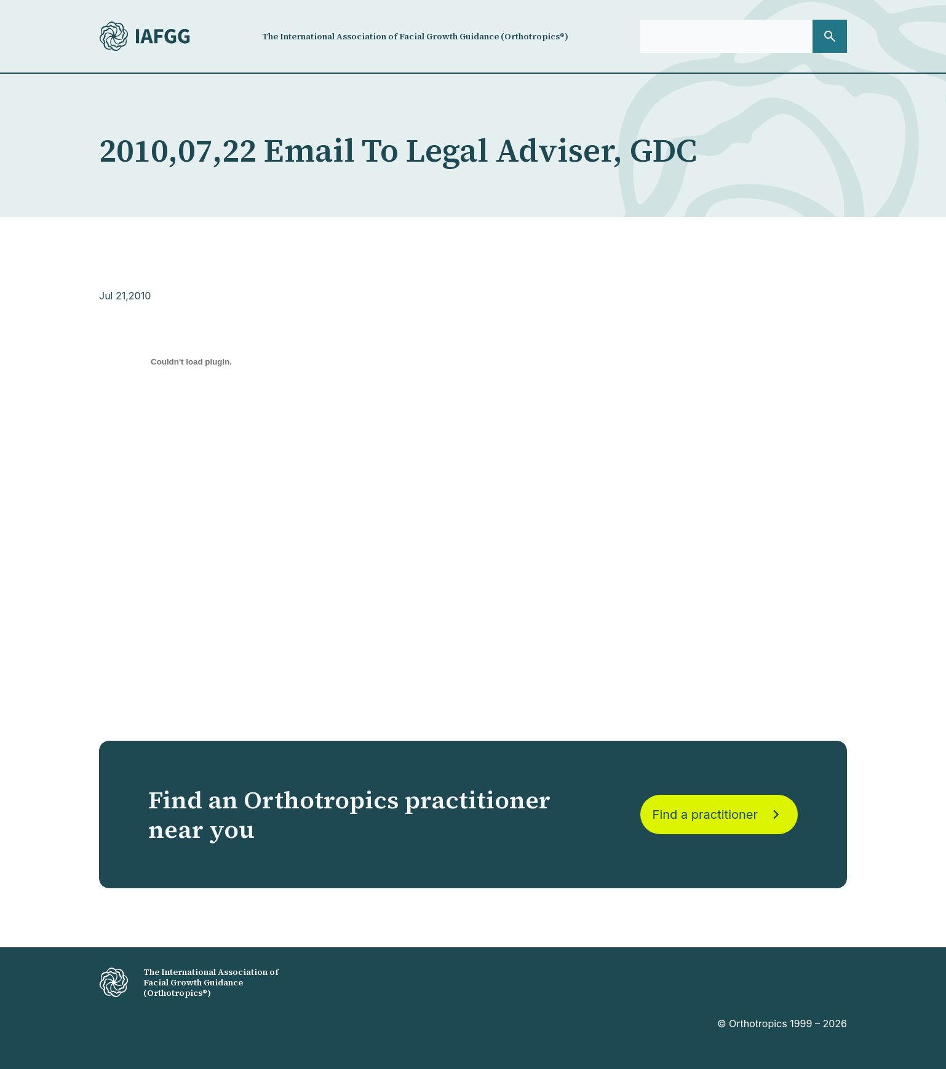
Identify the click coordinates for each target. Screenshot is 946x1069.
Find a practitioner (719, 814)
